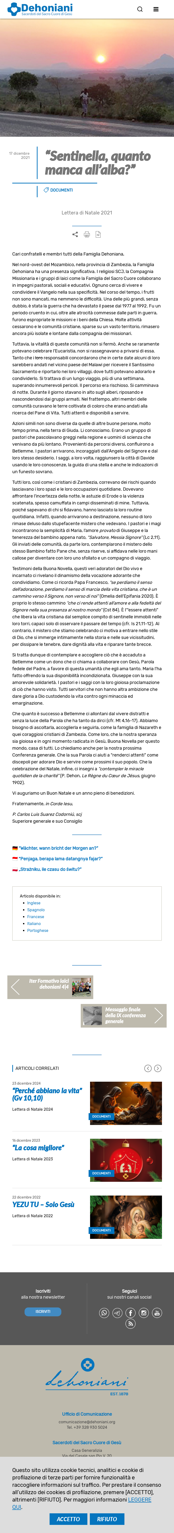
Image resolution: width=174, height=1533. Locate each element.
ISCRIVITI (43, 1312)
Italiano (34, 923)
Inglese (33, 903)
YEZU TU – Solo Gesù (43, 1204)
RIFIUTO (107, 1519)
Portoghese (37, 930)
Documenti (61, 190)
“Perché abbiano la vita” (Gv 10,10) (47, 1094)
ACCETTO (68, 1519)
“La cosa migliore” (38, 1147)
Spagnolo (36, 910)
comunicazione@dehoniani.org (87, 1422)
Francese (35, 916)
